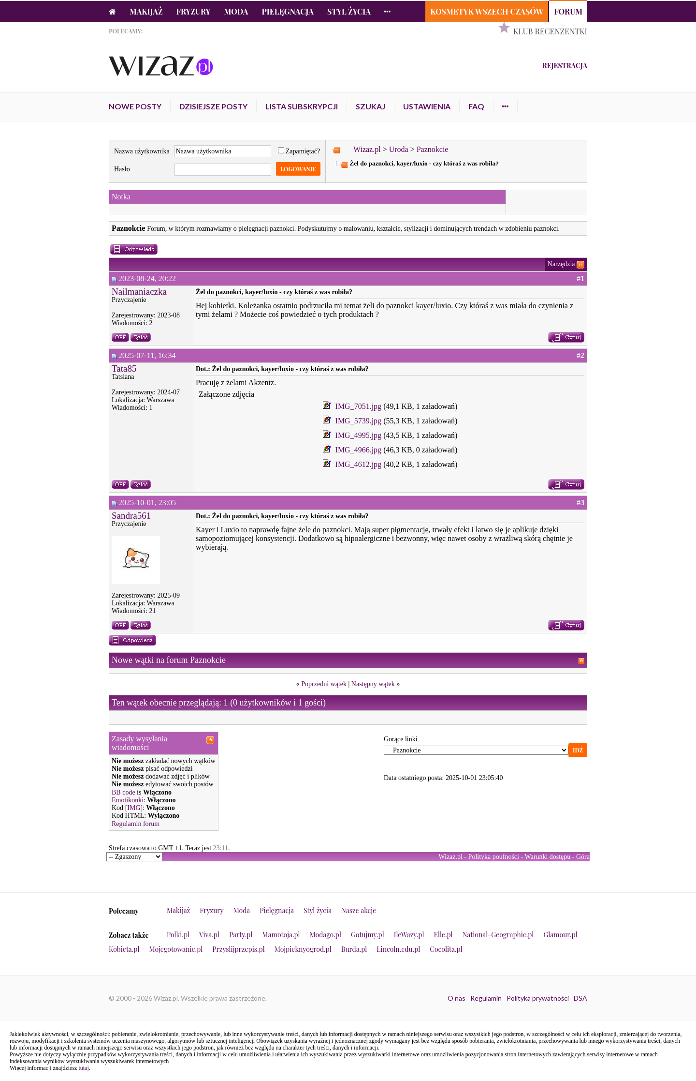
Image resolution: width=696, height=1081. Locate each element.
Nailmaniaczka (139, 291)
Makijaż (146, 11)
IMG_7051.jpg (358, 406)
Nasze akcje (358, 910)
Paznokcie (433, 149)
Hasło (122, 169)
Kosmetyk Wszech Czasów (486, 11)
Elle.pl (443, 934)
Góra (583, 856)
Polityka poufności (493, 856)
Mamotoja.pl (281, 934)
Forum (568, 11)
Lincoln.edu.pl (398, 949)
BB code (123, 792)
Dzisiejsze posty (213, 106)
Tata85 (124, 368)
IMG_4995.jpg (358, 435)
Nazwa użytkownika (142, 151)
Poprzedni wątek (324, 684)
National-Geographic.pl (498, 934)
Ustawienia (426, 106)
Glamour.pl (560, 934)
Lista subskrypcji (301, 106)
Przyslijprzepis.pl (238, 949)
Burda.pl (354, 949)
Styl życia (349, 11)
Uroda (398, 149)
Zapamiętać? (299, 151)
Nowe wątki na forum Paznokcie (169, 660)
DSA (580, 998)
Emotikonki (128, 800)
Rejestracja (564, 65)
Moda (236, 11)
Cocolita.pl (446, 949)
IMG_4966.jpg (358, 450)
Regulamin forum (136, 823)
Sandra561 (131, 515)
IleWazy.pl (409, 934)
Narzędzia (561, 264)
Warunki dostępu (547, 856)
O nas (456, 998)
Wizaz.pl (367, 149)
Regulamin (486, 998)
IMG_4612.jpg (358, 464)
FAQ (476, 106)
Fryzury (193, 11)
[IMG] (134, 807)
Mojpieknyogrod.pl (303, 949)
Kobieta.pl (124, 949)
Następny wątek (373, 684)
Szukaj (370, 106)
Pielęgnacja (287, 11)
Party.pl (240, 934)
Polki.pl (178, 934)
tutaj (83, 1068)
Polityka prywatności (538, 998)
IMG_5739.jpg (358, 421)
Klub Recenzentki (550, 31)
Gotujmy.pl (367, 934)
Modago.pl (325, 934)
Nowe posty (135, 106)
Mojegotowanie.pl (176, 949)
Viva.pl (209, 934)
